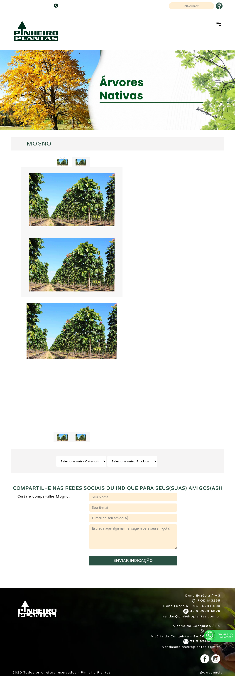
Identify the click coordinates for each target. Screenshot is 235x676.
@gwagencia (211, 672)
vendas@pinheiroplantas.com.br (191, 616)
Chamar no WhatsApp (222, 636)
